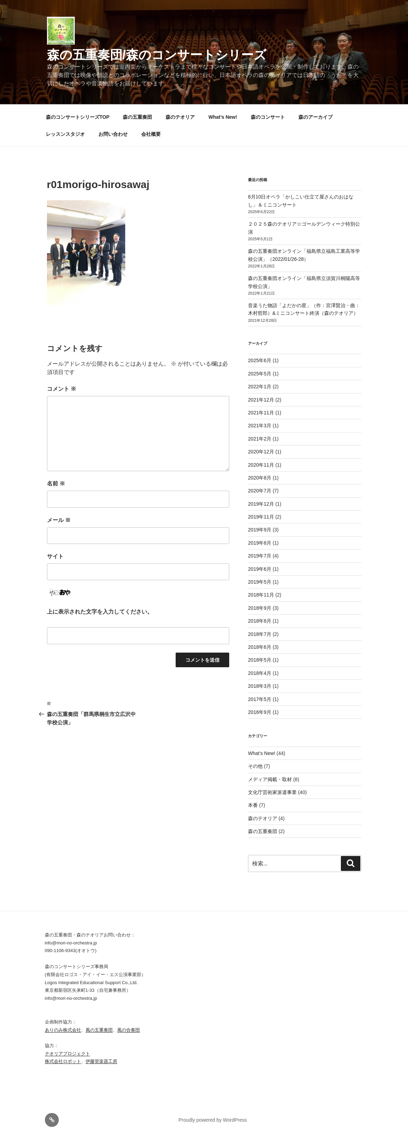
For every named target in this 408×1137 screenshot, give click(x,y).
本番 (253, 805)
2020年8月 (259, 478)
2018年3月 (259, 686)
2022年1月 (259, 386)
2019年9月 (259, 529)
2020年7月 (259, 490)
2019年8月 (259, 543)
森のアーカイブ (315, 117)
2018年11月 (261, 595)
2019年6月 (259, 569)
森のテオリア (180, 117)
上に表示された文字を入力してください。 (100, 612)
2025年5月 (259, 373)
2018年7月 (259, 634)
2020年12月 (261, 451)
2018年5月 (259, 660)
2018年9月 (259, 608)
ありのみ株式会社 (63, 1030)
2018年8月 (259, 621)
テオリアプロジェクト (67, 1053)
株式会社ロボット (63, 1061)
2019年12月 (261, 504)
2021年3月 (259, 425)
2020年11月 (261, 465)
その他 (255, 766)
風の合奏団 (128, 1030)
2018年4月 (259, 673)
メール (59, 520)
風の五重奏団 (99, 1030)
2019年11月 (261, 517)
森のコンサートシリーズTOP (78, 117)
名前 (56, 483)
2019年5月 (259, 582)
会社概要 (151, 134)
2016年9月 (259, 712)
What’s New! (222, 117)
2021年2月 (259, 439)
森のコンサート (268, 117)
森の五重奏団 (137, 117)
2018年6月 (259, 647)
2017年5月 (259, 699)
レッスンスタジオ (65, 134)
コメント (61, 389)
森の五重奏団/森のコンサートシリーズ (156, 55)
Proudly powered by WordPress (212, 1120)
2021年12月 (261, 400)
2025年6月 (259, 360)
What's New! (261, 753)
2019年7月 (259, 556)
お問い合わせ (113, 134)
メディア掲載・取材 (270, 779)
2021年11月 (261, 412)
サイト (55, 556)
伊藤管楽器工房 (101, 1061)
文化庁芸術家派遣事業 (272, 792)
